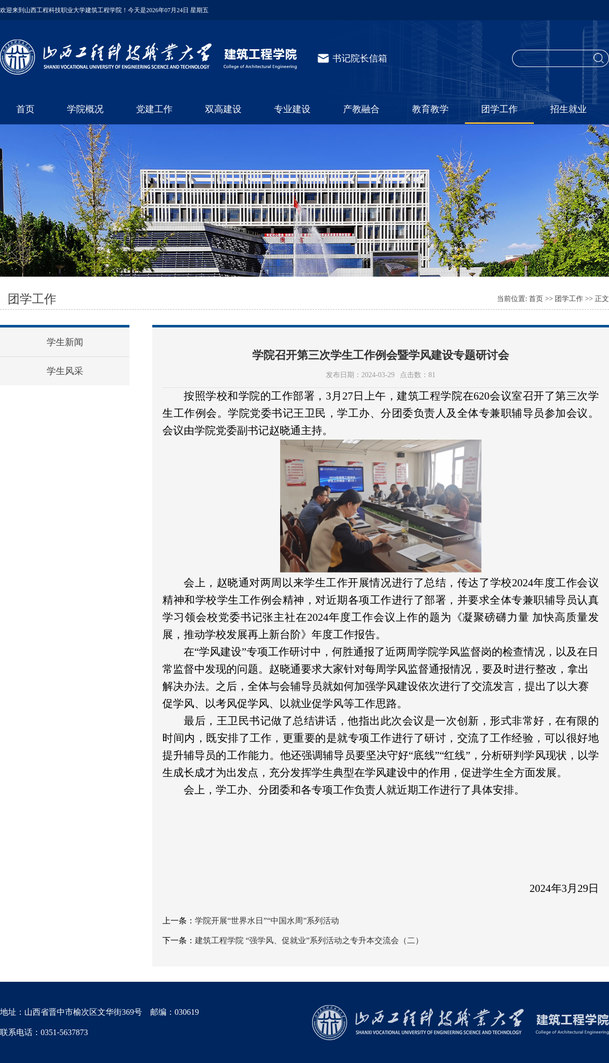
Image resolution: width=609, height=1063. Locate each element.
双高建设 (223, 109)
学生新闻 (65, 342)
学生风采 (65, 371)
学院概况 (85, 109)
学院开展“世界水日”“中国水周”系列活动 (267, 920)
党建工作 (154, 109)
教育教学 (430, 109)
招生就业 (568, 109)
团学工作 (499, 109)
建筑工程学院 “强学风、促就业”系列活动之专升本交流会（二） (309, 940)
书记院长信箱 (359, 58)
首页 (25, 109)
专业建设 (292, 109)
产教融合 (361, 109)
